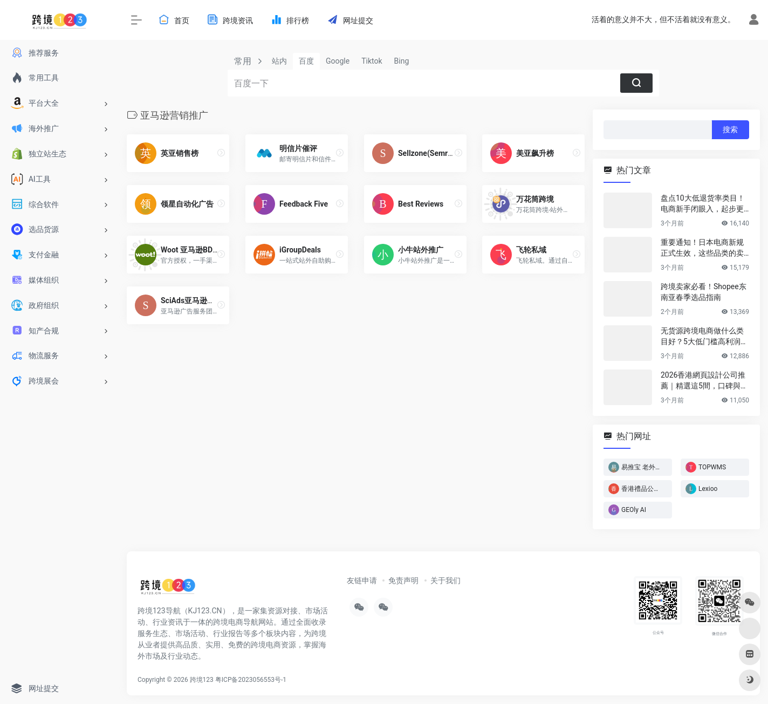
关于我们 (445, 580)
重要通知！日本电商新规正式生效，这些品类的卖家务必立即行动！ (702, 248)
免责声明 (403, 580)
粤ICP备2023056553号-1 (250, 680)
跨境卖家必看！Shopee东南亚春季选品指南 (703, 292)
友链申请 (362, 580)
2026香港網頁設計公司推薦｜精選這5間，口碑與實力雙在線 (704, 381)
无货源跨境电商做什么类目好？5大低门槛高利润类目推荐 (704, 336)
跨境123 (202, 680)
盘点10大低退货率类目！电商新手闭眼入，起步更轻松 (703, 204)
